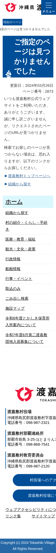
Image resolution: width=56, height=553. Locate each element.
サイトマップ (43, 516)
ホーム (14, 202)
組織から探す (19, 184)
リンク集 (13, 516)
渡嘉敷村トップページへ (29, 176)
